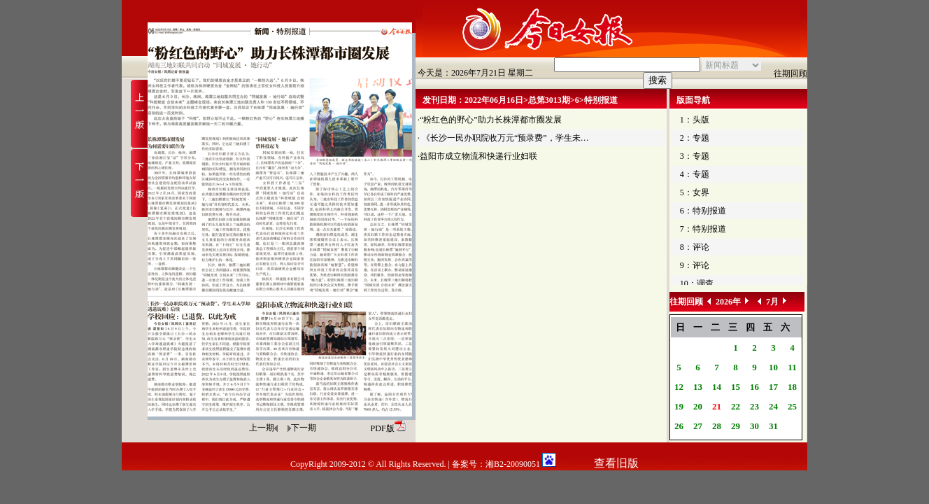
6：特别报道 (703, 211)
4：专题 (694, 174)
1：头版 (694, 120)
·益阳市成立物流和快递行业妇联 (477, 156)
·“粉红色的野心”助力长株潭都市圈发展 (490, 120)
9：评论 (694, 265)
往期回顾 (790, 73)
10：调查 (697, 283)
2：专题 (694, 138)
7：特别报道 (703, 229)
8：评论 (694, 247)
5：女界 (694, 192)
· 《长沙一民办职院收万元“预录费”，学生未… (503, 138)
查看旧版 (616, 463)
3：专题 (694, 156)
